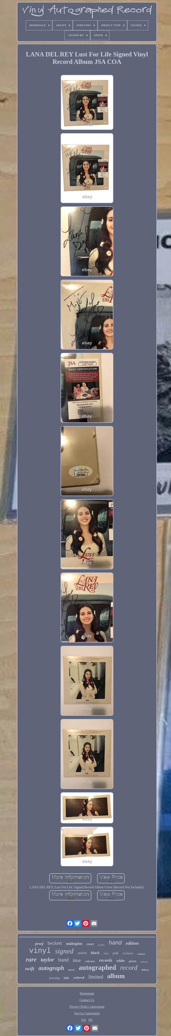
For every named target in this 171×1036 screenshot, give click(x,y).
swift (29, 968)
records (105, 960)
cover (90, 944)
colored (78, 978)
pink (115, 953)
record (128, 967)
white (120, 961)
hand (115, 942)
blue (77, 960)
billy (66, 978)
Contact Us (86, 1000)
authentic (144, 962)
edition (132, 943)
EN (84, 1020)
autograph (51, 968)
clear (106, 953)
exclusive (127, 953)
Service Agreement (87, 1013)
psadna (101, 944)
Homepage (87, 993)
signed (64, 951)
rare (31, 959)
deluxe (145, 969)
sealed (82, 953)
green (132, 961)
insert (71, 969)
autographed (97, 967)
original (141, 954)
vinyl (40, 951)
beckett (55, 943)
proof (39, 944)
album (116, 976)
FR (90, 1020)
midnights (74, 943)
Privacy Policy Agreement (87, 1006)
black (95, 953)
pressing (54, 978)
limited (95, 977)
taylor (47, 960)
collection (90, 961)
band (63, 960)
